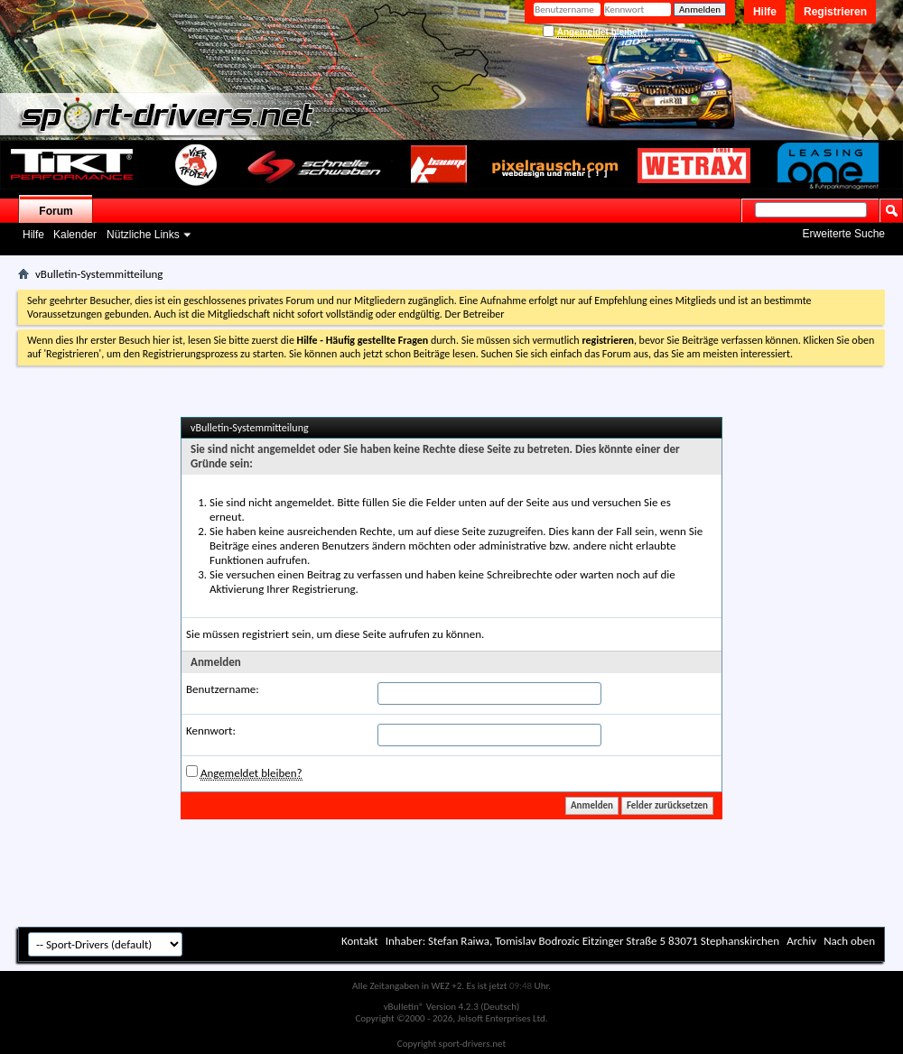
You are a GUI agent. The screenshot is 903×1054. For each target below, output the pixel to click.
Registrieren (835, 11)
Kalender (75, 234)
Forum (55, 211)
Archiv (801, 941)
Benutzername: (222, 689)
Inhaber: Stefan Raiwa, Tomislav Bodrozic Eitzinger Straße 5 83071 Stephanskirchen (583, 941)
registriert (265, 634)
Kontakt (359, 941)
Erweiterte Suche (844, 233)
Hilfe (765, 11)
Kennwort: (211, 730)
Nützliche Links (143, 234)
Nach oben (849, 941)
